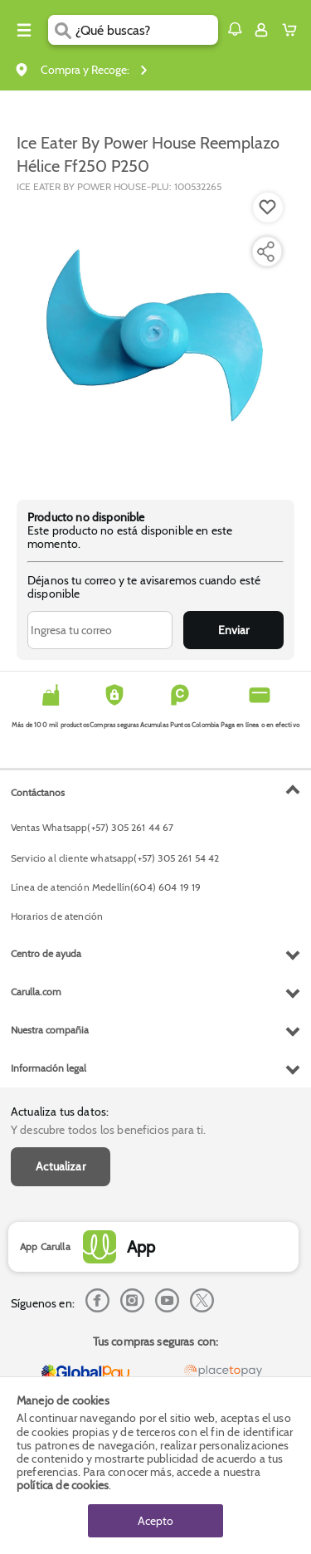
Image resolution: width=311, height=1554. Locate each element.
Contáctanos (38, 792)
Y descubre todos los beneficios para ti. (108, 1129)
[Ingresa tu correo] (100, 630)
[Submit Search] (61, 30)
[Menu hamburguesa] (24, 30)
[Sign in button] (261, 30)
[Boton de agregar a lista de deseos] (268, 207)
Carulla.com (36, 991)
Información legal (48, 1068)
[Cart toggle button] (293, 30)
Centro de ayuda (46, 953)
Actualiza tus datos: (60, 1111)
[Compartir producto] (265, 251)
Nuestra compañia (50, 1030)
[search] (146, 30)
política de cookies (63, 1485)
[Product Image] (154, 338)
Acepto (155, 1520)
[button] (234, 29)
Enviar (233, 630)
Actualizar (60, 1166)
